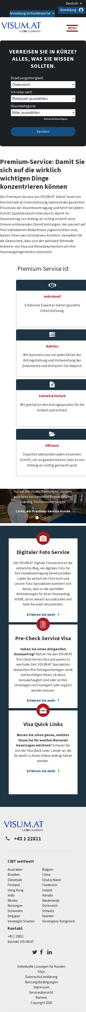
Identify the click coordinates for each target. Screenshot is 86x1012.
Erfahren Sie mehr (41, 768)
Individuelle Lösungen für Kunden (41, 963)
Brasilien (14, 871)
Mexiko (13, 897)
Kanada (47, 892)
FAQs (41, 968)
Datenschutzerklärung (41, 973)
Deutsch (72, 3)
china (46, 871)
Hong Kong (16, 887)
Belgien (47, 866)
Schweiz (48, 907)
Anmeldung (68, 10)
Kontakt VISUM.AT (21, 938)
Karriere (41, 994)
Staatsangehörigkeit (27, 74)
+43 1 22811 (16, 933)
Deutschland (51, 876)
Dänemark (15, 876)
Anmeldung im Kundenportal (28, 10)
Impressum (41, 983)
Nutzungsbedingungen (41, 978)
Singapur (14, 912)
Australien (15, 866)
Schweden (15, 907)
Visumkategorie (23, 102)
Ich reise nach (21, 88)
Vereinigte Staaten (21, 918)
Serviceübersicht (41, 989)
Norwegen (15, 902)
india (11, 892)
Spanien (48, 912)
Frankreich (49, 881)
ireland (47, 887)
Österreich (50, 902)
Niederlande (51, 897)
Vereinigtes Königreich (58, 918)
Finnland (14, 881)
